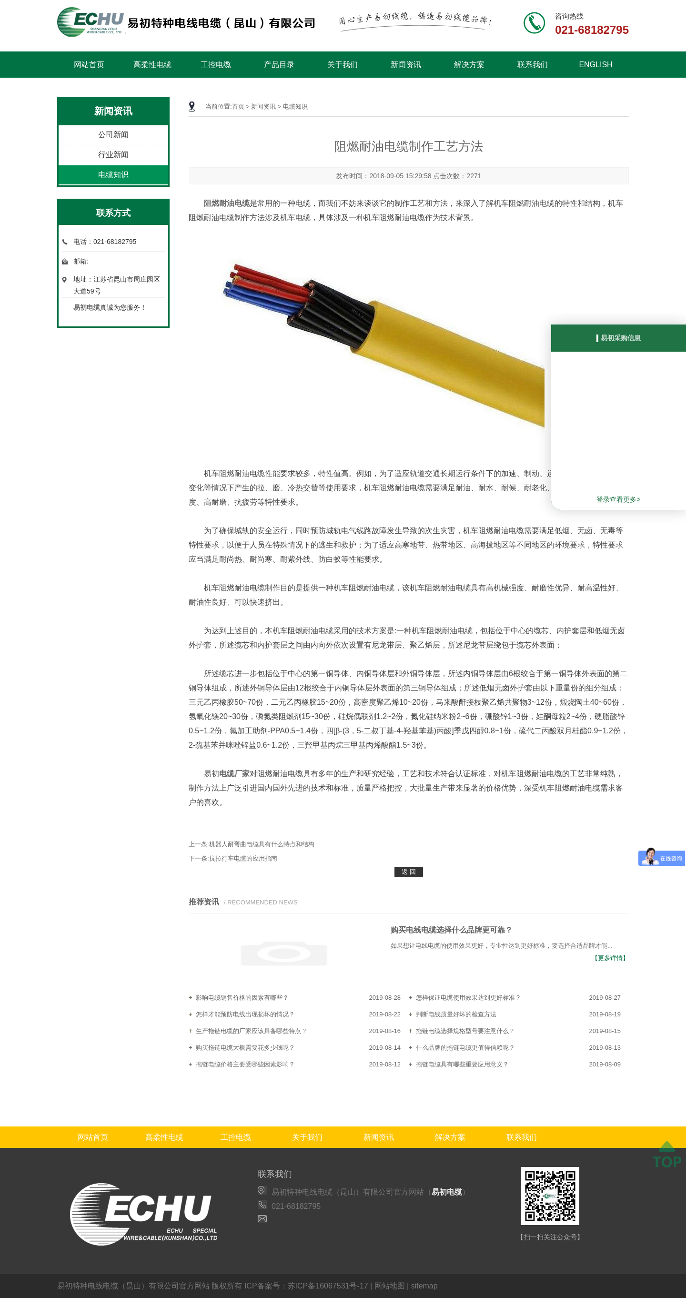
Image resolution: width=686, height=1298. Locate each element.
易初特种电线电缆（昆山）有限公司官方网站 (133, 1286)
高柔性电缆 (152, 65)
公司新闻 (113, 135)
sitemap (424, 1286)
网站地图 (389, 1286)
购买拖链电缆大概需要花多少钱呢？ (245, 1047)
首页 (238, 106)
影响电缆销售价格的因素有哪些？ (242, 997)
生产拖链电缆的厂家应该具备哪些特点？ (251, 1030)
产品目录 (279, 65)
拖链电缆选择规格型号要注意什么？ (465, 1030)
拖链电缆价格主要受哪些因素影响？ (245, 1064)
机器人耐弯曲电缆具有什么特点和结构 (261, 844)
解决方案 (469, 65)
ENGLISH (595, 65)
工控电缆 (216, 65)
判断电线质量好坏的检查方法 (456, 1014)
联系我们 (532, 65)
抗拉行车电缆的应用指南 (243, 858)
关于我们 (342, 65)
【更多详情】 (610, 958)
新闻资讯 (406, 65)
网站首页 (89, 65)
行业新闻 (113, 155)
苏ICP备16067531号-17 (328, 1286)
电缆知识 (113, 175)
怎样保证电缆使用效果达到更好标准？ (468, 997)
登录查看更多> (618, 499)
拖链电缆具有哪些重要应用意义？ (462, 1064)
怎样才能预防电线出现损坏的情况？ (245, 1014)
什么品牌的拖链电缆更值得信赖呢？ (465, 1047)
